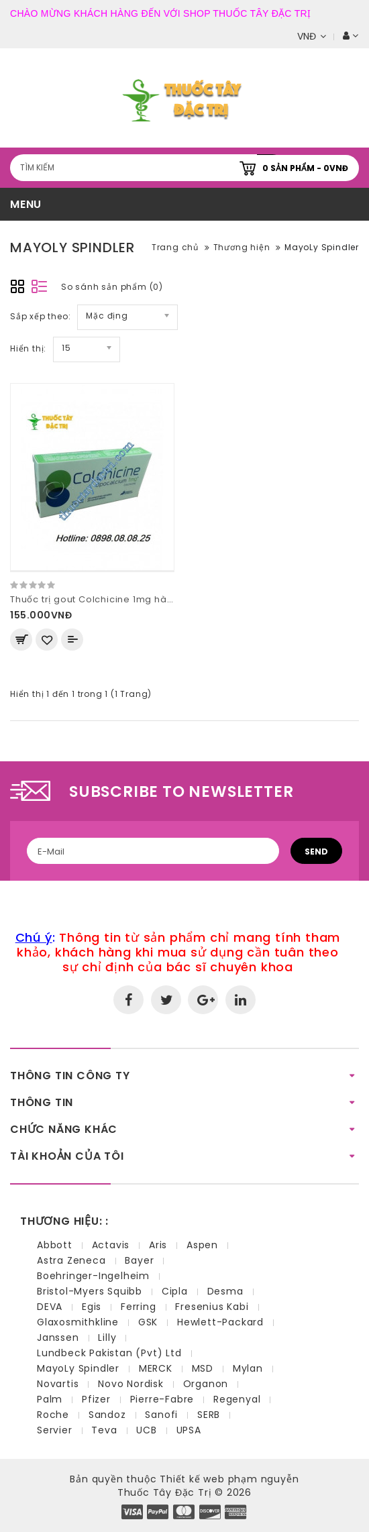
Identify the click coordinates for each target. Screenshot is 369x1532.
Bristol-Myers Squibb (89, 1291)
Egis (91, 1306)
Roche (53, 1414)
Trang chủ (175, 247)
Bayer (139, 1260)
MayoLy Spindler (321, 247)
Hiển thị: (28, 348)
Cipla (175, 1291)
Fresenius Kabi (211, 1306)
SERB (208, 1414)
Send (316, 851)
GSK (148, 1322)
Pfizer (96, 1399)
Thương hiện (241, 247)
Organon (206, 1383)
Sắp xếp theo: (40, 316)
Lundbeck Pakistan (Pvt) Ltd (109, 1353)
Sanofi (161, 1414)
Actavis (111, 1245)
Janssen (58, 1337)
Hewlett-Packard (220, 1322)
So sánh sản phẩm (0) (112, 286)
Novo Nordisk (131, 1383)
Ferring (138, 1306)
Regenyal (236, 1399)
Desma (225, 1291)
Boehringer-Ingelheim (93, 1275)
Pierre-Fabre (162, 1399)
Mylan (248, 1368)
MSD (202, 1368)
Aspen (202, 1245)
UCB (146, 1430)
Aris (158, 1245)
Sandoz (107, 1414)
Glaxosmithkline (78, 1322)
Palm (49, 1399)
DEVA (49, 1306)
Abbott (54, 1245)
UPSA (188, 1430)
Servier (54, 1430)
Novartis (57, 1383)
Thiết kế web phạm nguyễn (229, 1479)
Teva (104, 1430)
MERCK (155, 1368)
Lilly (107, 1337)
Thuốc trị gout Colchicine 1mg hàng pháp (108, 599)
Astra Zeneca (71, 1260)
